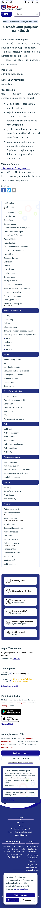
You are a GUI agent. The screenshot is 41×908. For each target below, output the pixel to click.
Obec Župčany (26, 899)
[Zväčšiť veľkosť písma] (32, 2)
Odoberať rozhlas (21, 752)
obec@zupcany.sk (32, 867)
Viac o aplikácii (7, 724)
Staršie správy (8, 800)
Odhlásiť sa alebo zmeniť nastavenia (20, 763)
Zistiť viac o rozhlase (20, 758)
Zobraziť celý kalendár (9, 686)
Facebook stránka (32, 870)
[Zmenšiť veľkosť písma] (29, 2)
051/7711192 (32, 865)
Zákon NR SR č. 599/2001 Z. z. (15, 168)
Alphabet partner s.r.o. (30, 896)
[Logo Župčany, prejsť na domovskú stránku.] (20, 7)
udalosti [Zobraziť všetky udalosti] (16, 659)
